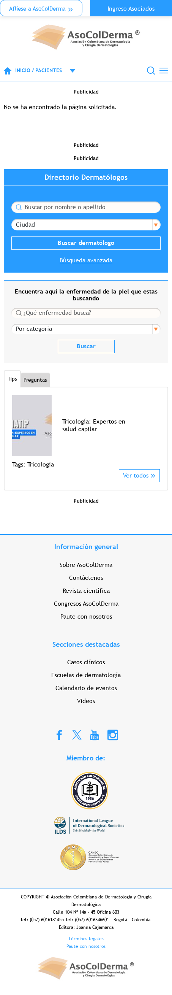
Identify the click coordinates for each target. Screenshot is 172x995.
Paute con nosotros (86, 616)
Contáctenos (86, 577)
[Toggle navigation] (163, 70)
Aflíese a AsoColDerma (37, 8)
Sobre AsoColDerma (86, 564)
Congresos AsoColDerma (86, 603)
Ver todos (135, 475)
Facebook (59, 734)
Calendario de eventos (86, 688)
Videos (86, 701)
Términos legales (86, 938)
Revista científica (86, 590)
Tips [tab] (12, 379)
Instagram (113, 734)
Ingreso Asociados (131, 8)
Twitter (77, 734)
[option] (86, 432)
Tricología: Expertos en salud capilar (93, 425)
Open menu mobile (69, 71)
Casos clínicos (86, 662)
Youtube (94, 734)
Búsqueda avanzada (86, 260)
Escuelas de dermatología (86, 675)
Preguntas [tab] (35, 380)
